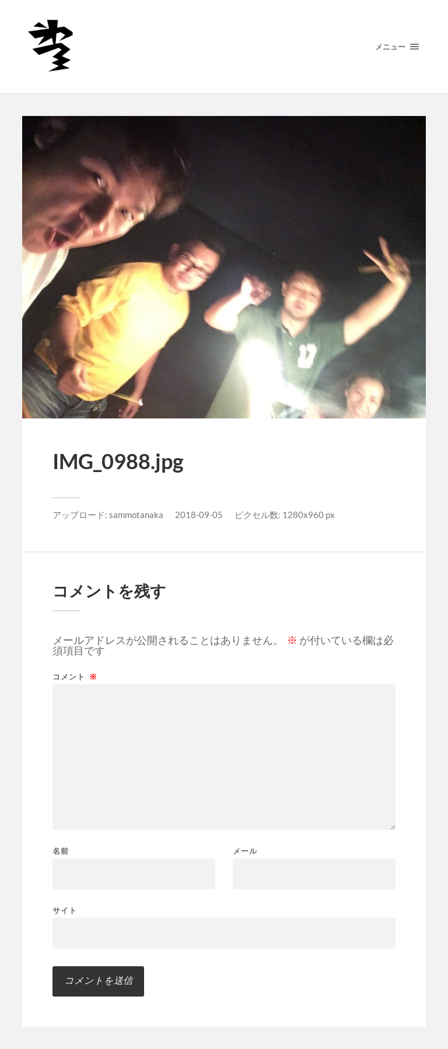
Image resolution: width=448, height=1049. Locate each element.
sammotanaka (136, 514)
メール (245, 851)
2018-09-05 (199, 514)
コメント (74, 677)
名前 (60, 851)
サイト (64, 910)
